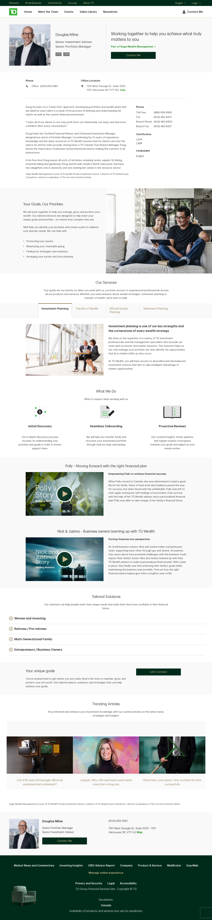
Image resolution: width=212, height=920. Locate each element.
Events (68, 12)
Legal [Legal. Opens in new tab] (111, 883)
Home (28, 12)
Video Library (88, 12)
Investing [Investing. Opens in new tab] (72, 3)
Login (196, 3)
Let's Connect (158, 672)
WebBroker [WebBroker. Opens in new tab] (174, 865)
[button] (65, 494)
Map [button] (139, 832)
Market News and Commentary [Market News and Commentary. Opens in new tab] (34, 865)
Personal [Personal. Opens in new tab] (14, 3)
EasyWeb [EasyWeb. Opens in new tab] (192, 865)
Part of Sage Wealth (133, 46)
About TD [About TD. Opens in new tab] (88, 3)
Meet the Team (48, 12)
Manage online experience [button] (106, 873)
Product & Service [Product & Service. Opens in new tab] (150, 865)
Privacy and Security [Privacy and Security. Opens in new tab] (88, 883)
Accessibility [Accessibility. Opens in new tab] (128, 883)
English (180, 3)
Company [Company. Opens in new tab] (126, 865)
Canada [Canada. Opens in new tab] (106, 905)
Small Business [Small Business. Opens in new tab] (33, 3)
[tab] (55, 310)
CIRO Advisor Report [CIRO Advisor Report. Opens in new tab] (101, 865)
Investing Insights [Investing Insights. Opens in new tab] (71, 865)
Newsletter (110, 12)
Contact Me (192, 12)
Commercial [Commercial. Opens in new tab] (54, 3)
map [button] (122, 90)
